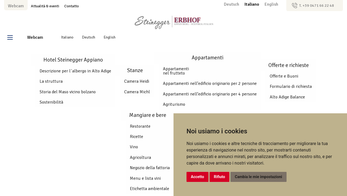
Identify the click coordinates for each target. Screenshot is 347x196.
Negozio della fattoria (150, 168)
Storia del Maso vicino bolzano (68, 92)
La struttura (51, 81)
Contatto (71, 6)
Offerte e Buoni (284, 76)
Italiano (252, 4)
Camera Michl (137, 92)
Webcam (16, 6)
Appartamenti (208, 57)
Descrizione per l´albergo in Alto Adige (75, 71)
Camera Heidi (136, 81)
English (271, 4)
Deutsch (232, 4)
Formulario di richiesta (291, 86)
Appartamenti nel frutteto (176, 71)
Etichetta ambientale (149, 188)
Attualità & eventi (45, 6)
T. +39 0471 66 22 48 (316, 5)
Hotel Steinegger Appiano (73, 59)
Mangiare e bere (147, 115)
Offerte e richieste (288, 65)
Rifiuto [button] (219, 177)
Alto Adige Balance (287, 97)
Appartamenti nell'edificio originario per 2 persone (210, 83)
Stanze (135, 70)
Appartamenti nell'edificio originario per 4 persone (210, 94)
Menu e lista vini (145, 178)
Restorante (140, 126)
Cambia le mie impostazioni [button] (258, 177)
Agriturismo (174, 104)
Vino (134, 147)
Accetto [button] (197, 177)
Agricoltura (140, 157)
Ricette (136, 136)
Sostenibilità (51, 102)
